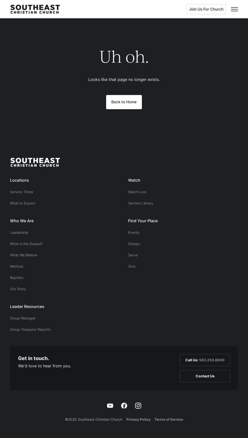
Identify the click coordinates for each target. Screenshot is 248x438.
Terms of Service (168, 419)
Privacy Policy (138, 419)
